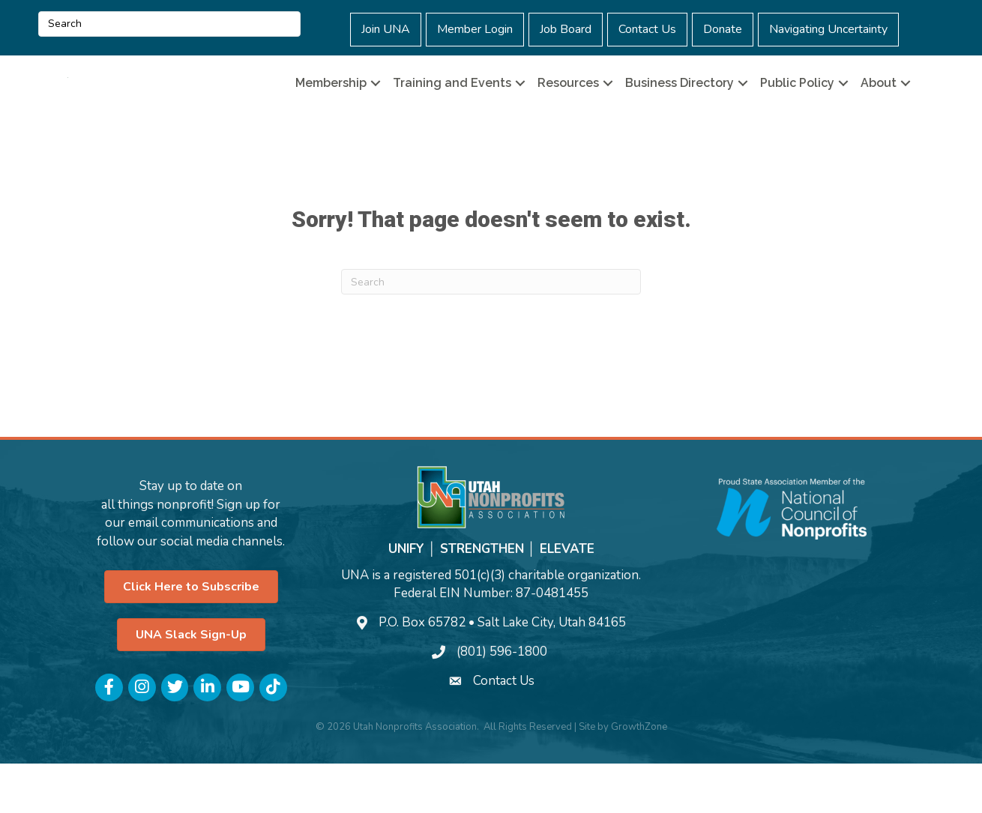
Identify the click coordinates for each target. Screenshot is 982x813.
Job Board (565, 29)
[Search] (491, 331)
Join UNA (385, 29)
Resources (568, 107)
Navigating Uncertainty (828, 29)
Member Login (475, 29)
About (879, 107)
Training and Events (452, 107)
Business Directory (679, 107)
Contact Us (647, 29)
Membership (331, 107)
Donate (722, 29)
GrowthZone (639, 775)
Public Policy (797, 107)
